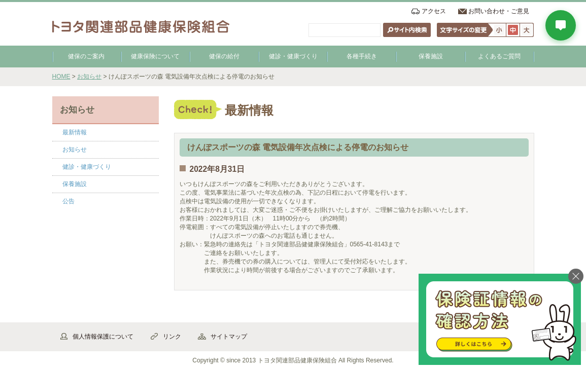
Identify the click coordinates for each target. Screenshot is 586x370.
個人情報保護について (103, 336)
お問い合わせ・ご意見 (498, 11)
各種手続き (362, 56)
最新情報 (74, 132)
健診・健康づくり (293, 56)
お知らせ (89, 76)
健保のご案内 (86, 56)
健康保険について (155, 56)
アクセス (434, 11)
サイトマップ (229, 336)
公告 (68, 201)
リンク (172, 336)
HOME (61, 76)
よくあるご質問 (499, 56)
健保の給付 (224, 56)
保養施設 (431, 56)
